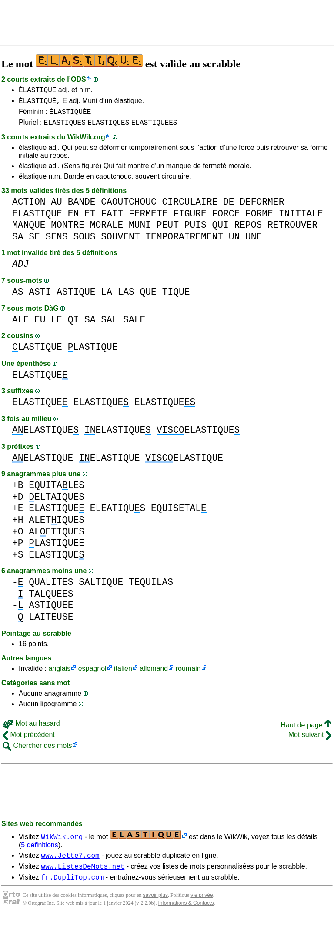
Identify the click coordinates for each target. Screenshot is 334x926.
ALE (20, 325)
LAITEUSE (51, 622)
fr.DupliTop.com (72, 886)
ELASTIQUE (37, 218)
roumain (188, 673)
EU (40, 325)
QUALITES (51, 587)
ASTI (40, 297)
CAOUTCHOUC (129, 207)
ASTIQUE (76, 297)
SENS (57, 242)
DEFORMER (262, 207)
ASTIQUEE (51, 610)
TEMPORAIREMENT (184, 242)
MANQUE (29, 230)
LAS (126, 297)
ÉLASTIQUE (37, 91)
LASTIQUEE (56, 548)
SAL (109, 325)
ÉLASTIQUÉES (154, 127)
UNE (253, 242)
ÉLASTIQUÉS (108, 127)
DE (228, 207)
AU (56, 207)
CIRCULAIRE (190, 207)
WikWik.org (86, 142)
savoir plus (155, 904)
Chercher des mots (37, 750)
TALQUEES (51, 599)
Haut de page (306, 730)
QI (73, 325)
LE (56, 325)
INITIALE (301, 218)
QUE (148, 297)
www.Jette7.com (70, 861)
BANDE (82, 207)
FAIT (112, 218)
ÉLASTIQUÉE (70, 115)
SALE (134, 325)
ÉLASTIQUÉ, (39, 103)
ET (90, 218)
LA (106, 297)
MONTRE (67, 230)
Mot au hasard (31, 728)
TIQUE (176, 297)
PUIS (195, 230)
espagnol (92, 673)
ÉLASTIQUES (65, 127)
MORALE (107, 230)
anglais (59, 673)
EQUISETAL (179, 513)
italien (123, 673)
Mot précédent (29, 739)
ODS (78, 79)
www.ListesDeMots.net (82, 874)
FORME (259, 218)
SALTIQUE (101, 587)
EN (73, 218)
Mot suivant (309, 739)
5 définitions (39, 850)
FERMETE (148, 218)
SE (34, 242)
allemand (154, 673)
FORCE (226, 218)
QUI (220, 230)
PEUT (168, 230)
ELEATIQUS (118, 513)
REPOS (248, 230)
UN (234, 242)
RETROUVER (292, 230)
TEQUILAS (151, 587)
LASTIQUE (37, 352)
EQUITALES (56, 490)
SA (17, 242)
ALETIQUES (56, 525)
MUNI (140, 230)
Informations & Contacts (186, 912)
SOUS (84, 242)
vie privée (201, 904)
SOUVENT (120, 242)
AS (17, 297)
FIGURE (190, 218)
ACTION (29, 207)
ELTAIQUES (56, 502)
